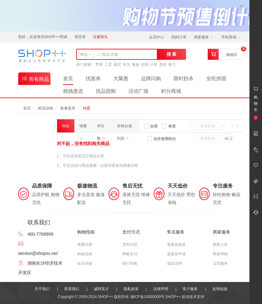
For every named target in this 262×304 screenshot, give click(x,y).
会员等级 (84, 263)
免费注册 (84, 244)
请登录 (80, 37)
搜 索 (172, 54)
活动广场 (138, 91)
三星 (108, 64)
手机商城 (230, 37)
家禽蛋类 (67, 108)
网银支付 (129, 254)
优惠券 (93, 78)
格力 (172, 64)
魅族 (135, 64)
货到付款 (129, 244)
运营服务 (220, 263)
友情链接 (219, 289)
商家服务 (203, 37)
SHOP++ (172, 297)
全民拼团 (216, 78)
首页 (68, 78)
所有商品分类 (35, 80)
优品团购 (106, 91)
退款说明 (174, 263)
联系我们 (71, 289)
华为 (126, 64)
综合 (65, 128)
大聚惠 (120, 78)
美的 (163, 64)
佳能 (144, 64)
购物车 (232, 55)
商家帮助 (220, 254)
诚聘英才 (101, 289)
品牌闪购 (151, 78)
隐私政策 (131, 289)
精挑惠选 (73, 91)
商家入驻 (220, 244)
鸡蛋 (86, 108)
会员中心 (156, 37)
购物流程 (84, 254)
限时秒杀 (184, 78)
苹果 (99, 64)
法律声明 (160, 289)
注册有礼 (100, 37)
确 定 (229, 138)
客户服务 (190, 289)
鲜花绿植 (45, 108)
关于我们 (42, 289)
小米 (154, 64)
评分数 (101, 128)
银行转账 (129, 263)
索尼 (117, 64)
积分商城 (171, 91)
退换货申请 (176, 254)
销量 (83, 128)
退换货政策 (176, 244)
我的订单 (178, 37)
